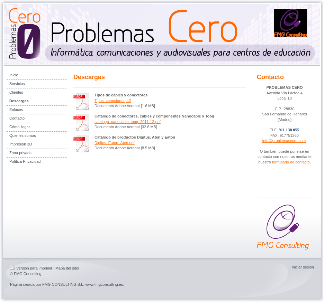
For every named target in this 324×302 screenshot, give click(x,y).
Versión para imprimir (31, 268)
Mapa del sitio (67, 268)
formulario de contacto (291, 162)
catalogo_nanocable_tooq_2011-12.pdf (127, 122)
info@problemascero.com (284, 141)
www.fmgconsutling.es (104, 284)
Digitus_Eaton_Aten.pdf (114, 143)
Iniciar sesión (303, 267)
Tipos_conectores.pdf (112, 100)
